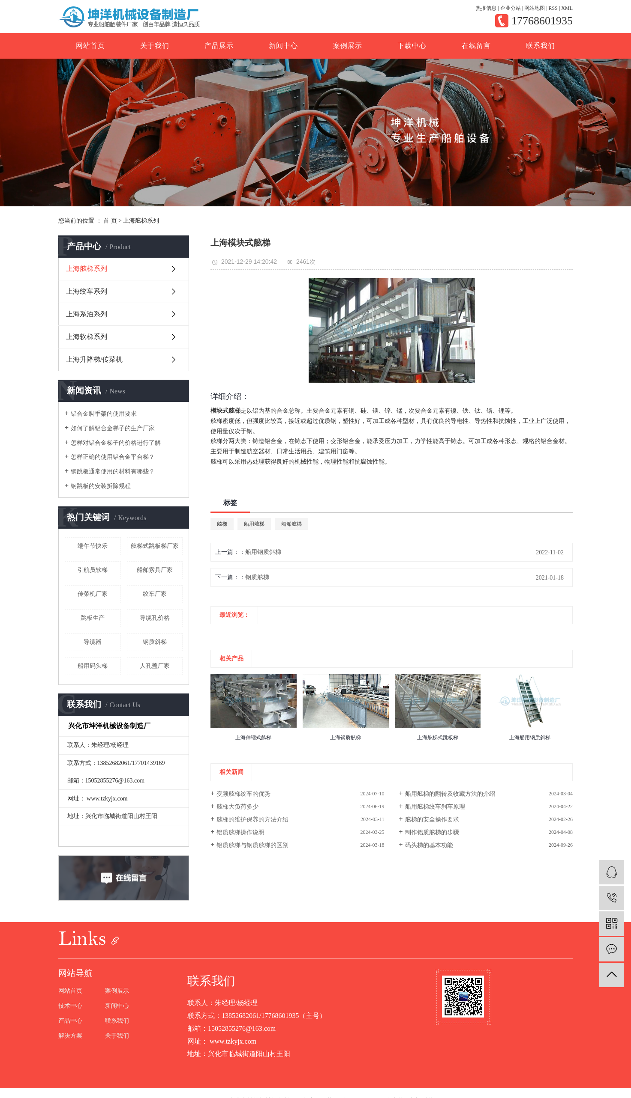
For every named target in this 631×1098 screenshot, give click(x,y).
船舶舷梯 (291, 524)
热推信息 (486, 8)
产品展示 (219, 45)
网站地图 (534, 8)
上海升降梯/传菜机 (94, 359)
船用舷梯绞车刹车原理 (435, 806)
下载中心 (412, 45)
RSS (553, 8)
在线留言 (476, 45)
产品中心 (70, 1021)
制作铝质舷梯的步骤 (432, 832)
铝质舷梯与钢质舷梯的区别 (252, 845)
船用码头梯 (93, 666)
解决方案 (70, 1036)
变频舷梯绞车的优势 (243, 794)
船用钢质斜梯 (263, 552)
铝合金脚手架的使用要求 (104, 414)
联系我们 (540, 45)
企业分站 (510, 8)
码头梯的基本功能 (429, 845)
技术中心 (70, 1006)
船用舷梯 (254, 524)
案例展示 (347, 45)
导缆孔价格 (155, 618)
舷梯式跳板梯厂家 (155, 546)
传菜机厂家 (93, 594)
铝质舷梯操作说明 (240, 832)
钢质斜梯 (155, 642)
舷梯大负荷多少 (237, 806)
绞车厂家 (155, 594)
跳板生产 (93, 618)
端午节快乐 (93, 546)
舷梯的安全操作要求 (432, 819)
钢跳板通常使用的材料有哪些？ (113, 471)
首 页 (110, 220)
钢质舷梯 (257, 577)
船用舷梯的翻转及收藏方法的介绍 (450, 794)
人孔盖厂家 (155, 666)
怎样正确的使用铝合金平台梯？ (113, 457)
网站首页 (90, 45)
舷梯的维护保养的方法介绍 (252, 819)
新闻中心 (283, 45)
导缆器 (93, 642)
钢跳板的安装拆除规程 (101, 486)
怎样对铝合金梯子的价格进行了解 (116, 443)
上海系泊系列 (86, 314)
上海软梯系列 (86, 336)
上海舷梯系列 (141, 220)
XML (567, 8)
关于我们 (154, 45)
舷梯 (222, 524)
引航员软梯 (93, 570)
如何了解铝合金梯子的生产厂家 (113, 428)
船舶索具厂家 (155, 570)
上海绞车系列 (86, 291)
